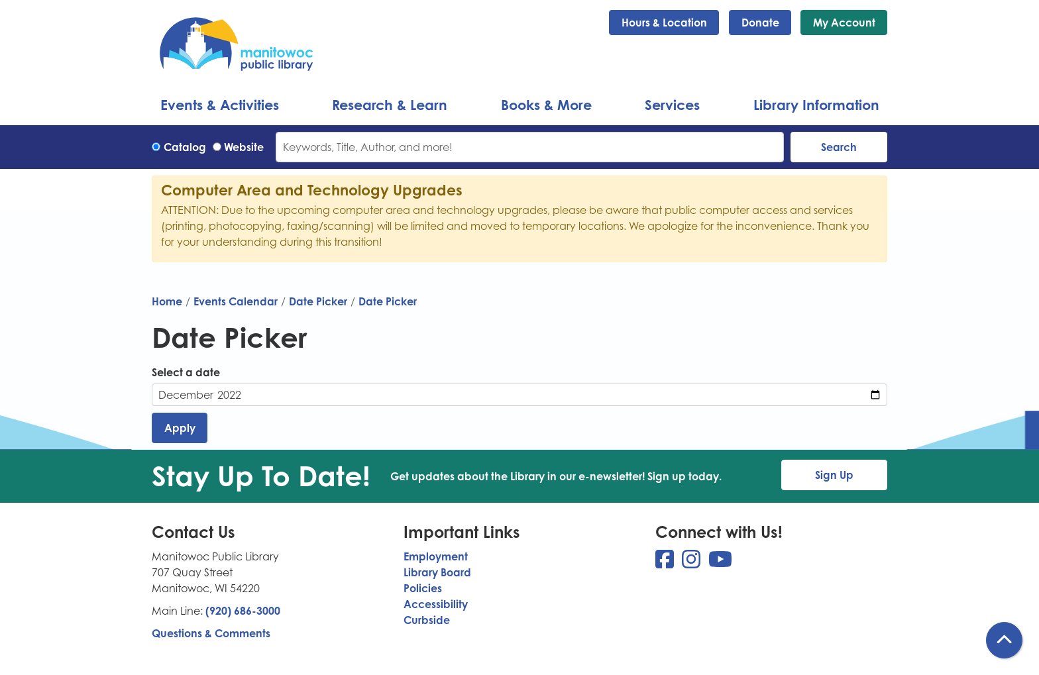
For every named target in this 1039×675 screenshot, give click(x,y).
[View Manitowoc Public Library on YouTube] (720, 563)
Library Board (437, 572)
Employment (436, 556)
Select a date (186, 372)
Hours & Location (664, 22)
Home (167, 301)
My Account (844, 22)
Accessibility (436, 604)
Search (839, 147)
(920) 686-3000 (242, 610)
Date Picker (318, 301)
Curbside (427, 620)
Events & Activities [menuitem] (219, 104)
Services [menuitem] (672, 104)
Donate (760, 22)
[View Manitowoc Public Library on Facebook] (666, 563)
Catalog (185, 147)
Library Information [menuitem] (816, 104)
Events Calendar (235, 301)
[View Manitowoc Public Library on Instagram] (692, 563)
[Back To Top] (1004, 640)
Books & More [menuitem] (546, 104)
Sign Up (834, 475)
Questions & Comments (211, 633)
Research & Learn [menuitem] (389, 104)
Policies (423, 588)
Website (244, 147)
